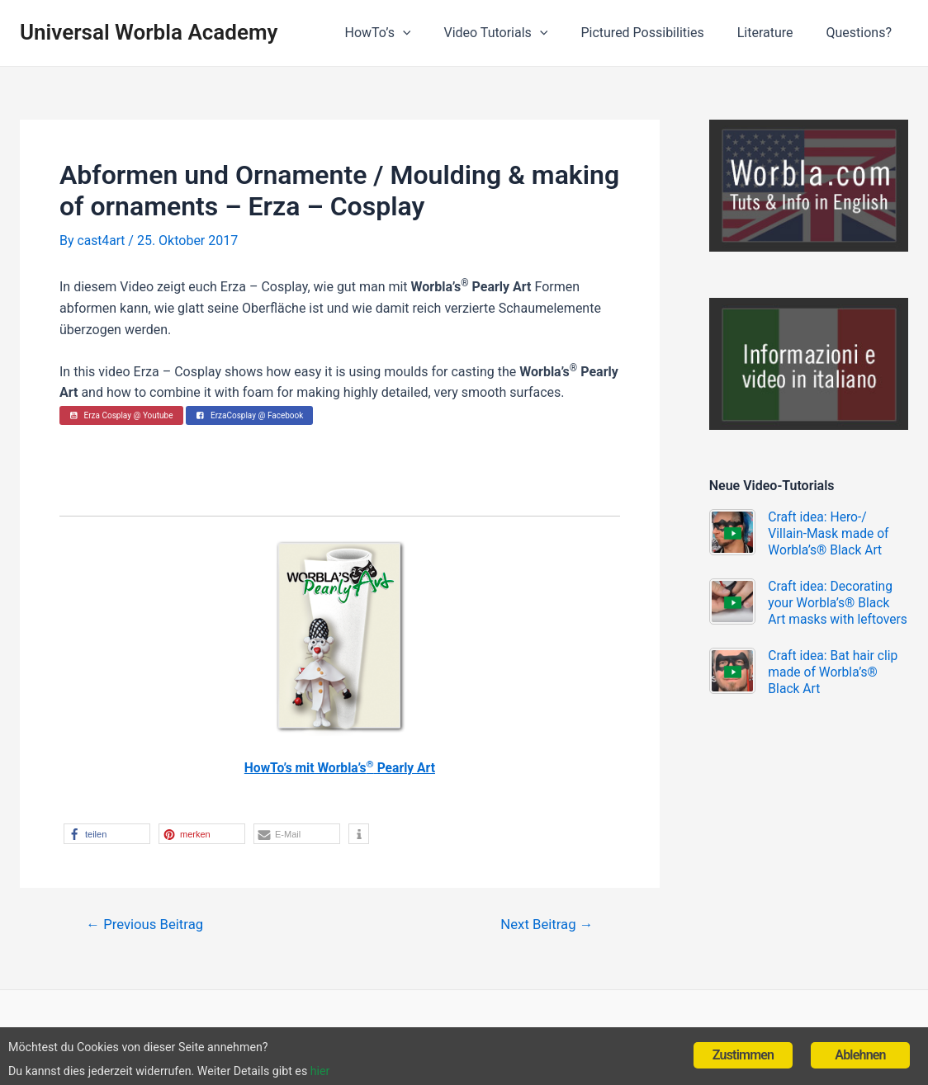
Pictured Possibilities (658, 32)
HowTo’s (407, 33)
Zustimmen (743, 1047)
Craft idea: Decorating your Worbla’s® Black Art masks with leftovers (802, 611)
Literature (775, 32)
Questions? (862, 32)
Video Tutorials (518, 33)
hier (380, 1069)
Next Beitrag (545, 925)
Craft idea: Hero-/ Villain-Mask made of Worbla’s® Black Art (830, 533)
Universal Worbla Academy (148, 32)
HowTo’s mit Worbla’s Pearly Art (340, 768)
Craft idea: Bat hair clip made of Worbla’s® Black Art (835, 688)
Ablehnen (860, 1047)
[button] (107, 833)
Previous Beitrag (146, 925)
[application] (432, 33)
